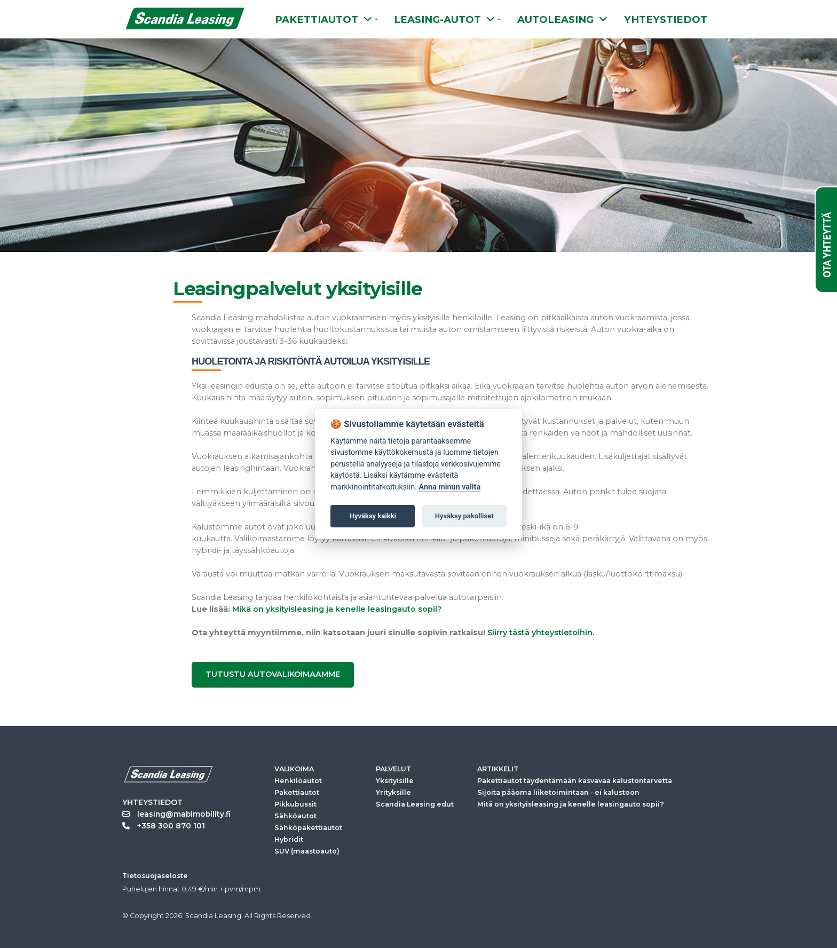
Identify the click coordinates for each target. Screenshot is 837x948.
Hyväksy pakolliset (464, 516)
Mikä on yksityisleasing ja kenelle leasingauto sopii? (337, 609)
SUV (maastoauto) (306, 851)
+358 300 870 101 (163, 825)
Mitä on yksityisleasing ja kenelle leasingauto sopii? (570, 804)
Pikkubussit (295, 804)
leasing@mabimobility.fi (176, 814)
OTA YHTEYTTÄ (826, 245)
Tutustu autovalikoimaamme (273, 674)
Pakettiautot (296, 792)
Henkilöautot (298, 781)
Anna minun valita (450, 487)
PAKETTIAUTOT (323, 19)
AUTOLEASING (562, 19)
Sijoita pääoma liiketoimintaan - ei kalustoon (558, 792)
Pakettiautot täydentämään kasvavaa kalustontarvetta (574, 781)
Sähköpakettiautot (308, 828)
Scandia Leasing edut (415, 804)
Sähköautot (295, 816)
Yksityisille (395, 781)
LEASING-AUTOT (444, 19)
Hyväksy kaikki (373, 516)
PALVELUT (393, 769)
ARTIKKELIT (497, 769)
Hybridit (288, 839)
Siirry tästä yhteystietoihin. (540, 632)
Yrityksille (393, 792)
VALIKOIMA (294, 769)
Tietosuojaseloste (155, 876)
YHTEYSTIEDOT (665, 19)
